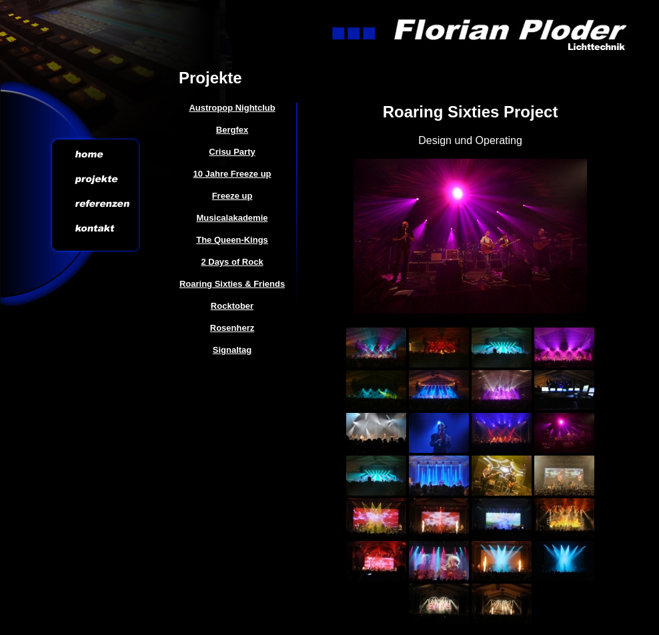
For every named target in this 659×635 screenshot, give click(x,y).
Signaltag (232, 350)
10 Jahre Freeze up (232, 174)
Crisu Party (232, 152)
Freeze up (232, 196)
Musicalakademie (232, 218)
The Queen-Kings (232, 240)
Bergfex (232, 130)
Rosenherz (232, 328)
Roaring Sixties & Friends (232, 284)
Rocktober (232, 306)
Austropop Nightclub (232, 108)
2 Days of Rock (232, 262)
